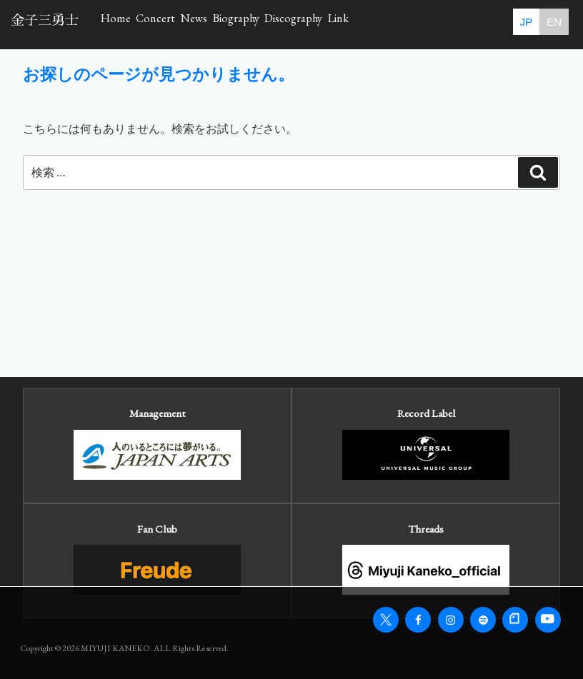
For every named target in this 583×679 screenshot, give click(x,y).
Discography (418, 23)
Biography (330, 23)
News (259, 23)
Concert (195, 23)
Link (491, 23)
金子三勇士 (45, 20)
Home (128, 23)
